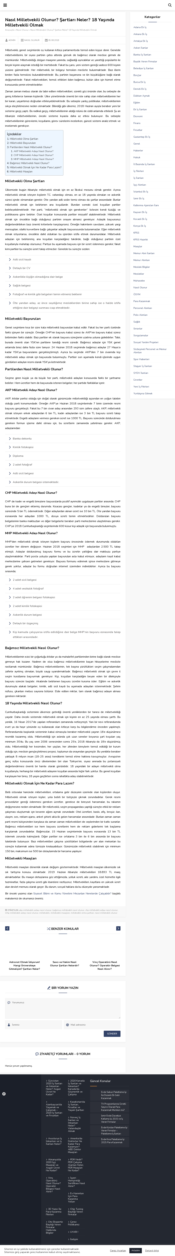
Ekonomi (138, 116)
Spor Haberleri (141, 359)
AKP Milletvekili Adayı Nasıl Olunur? (33, 151)
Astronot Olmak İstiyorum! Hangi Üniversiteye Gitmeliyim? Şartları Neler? (24, 965)
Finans (136, 123)
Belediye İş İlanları (143, 68)
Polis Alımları (140, 315)
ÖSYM (136, 294)
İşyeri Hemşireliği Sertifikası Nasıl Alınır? (76, 1182)
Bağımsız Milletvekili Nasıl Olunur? (29, 163)
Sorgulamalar (140, 335)
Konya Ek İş (139, 226)
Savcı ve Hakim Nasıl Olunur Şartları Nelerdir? (64, 963)
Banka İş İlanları (142, 54)
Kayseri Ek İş (140, 212)
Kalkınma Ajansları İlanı (146, 205)
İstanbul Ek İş (140, 191)
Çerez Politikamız (73, 1223)
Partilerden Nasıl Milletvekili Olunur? (31, 147)
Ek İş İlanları (140, 109)
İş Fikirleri (138, 171)
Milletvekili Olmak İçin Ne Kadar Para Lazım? (36, 167)
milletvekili (44, 913)
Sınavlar (137, 328)
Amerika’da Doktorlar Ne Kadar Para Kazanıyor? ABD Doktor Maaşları (75, 1145)
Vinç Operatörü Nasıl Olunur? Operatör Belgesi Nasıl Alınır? (105, 965)
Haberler (138, 150)
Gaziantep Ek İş (141, 137)
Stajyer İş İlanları (142, 366)
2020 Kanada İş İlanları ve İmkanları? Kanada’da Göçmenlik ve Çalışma (76, 1087)
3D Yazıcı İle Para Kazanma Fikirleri (53, 1211)
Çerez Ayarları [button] (118, 1250)
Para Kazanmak (141, 301)
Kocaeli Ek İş (140, 219)
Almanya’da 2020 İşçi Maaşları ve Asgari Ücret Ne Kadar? (53, 1165)
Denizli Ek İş (139, 89)
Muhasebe (139, 280)
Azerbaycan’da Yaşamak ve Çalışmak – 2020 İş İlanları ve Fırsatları (54, 1110)
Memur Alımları (141, 260)
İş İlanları (138, 178)
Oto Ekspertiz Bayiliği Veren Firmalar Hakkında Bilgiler (54, 1227)
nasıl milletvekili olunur (106, 913)
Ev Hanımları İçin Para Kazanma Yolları (76, 1197)
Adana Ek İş (139, 27)
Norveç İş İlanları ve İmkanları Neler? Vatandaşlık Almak (74, 1124)
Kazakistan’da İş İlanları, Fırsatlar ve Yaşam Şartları (76, 1105)
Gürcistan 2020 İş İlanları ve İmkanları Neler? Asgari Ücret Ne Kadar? (54, 1087)
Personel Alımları (142, 308)
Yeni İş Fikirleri (141, 386)
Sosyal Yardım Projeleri (145, 342)
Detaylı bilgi (152, 1250)
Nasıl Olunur (22, 30)
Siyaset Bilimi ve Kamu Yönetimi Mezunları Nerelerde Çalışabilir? (72, 893)
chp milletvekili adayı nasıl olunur (101, 910)
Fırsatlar (137, 130)
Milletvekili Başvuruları (23, 143)
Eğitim (136, 102)
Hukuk (136, 157)
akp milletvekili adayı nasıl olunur (35, 910)
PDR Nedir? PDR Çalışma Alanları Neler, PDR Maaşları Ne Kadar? (76, 1165)
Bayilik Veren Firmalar (145, 61)
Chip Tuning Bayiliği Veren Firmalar (75, 1211)
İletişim (74, 1239)
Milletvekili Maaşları (21, 171)
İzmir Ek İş (138, 198)
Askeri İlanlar (140, 47)
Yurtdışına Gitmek (142, 393)
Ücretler (137, 379)
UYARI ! (74, 1231)
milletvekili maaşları (60, 913)
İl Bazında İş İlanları (144, 164)
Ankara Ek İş (140, 34)
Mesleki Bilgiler (141, 267)
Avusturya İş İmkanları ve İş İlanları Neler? (54, 1141)
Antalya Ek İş (140, 41)
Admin (12, 40)
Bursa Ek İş (139, 82)
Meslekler (138, 273)
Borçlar (137, 75)
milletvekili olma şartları (82, 913)
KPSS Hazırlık (140, 239)
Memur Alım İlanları (143, 253)
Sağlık (136, 321)
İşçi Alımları (139, 184)
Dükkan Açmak (141, 95)
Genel (136, 143)
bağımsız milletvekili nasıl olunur (68, 910)
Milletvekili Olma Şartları (24, 139)
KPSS (136, 232)
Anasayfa (9, 30)
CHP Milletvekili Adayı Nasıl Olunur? (33, 155)
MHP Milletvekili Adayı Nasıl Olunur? (34, 159)
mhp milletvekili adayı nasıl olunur (21, 913)
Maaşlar (137, 246)
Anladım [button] (135, 1250)
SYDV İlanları (140, 373)
